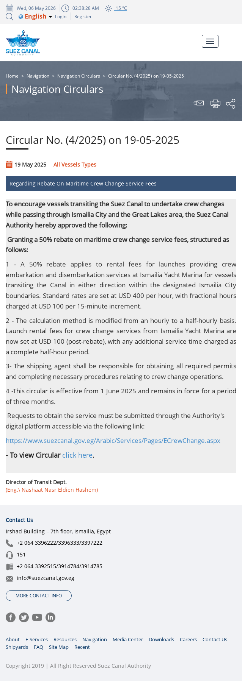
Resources (65, 639)
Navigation (38, 76)
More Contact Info (39, 595)
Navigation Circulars (78, 76)
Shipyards (17, 647)
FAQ (38, 647)
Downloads (161, 639)
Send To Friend (199, 103)
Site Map (59, 647)
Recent (82, 647)
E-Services (36, 639)
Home (12, 76)
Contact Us (215, 639)
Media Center (128, 639)
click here (77, 455)
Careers (188, 639)
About (13, 639)
